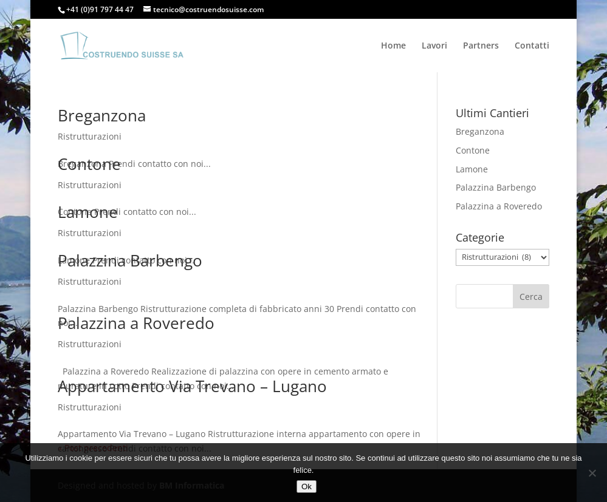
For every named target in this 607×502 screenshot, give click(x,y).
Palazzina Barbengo (130, 260)
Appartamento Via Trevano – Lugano (192, 386)
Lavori (434, 46)
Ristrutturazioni (90, 136)
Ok (306, 486)
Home (393, 46)
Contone (89, 164)
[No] (592, 473)
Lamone (88, 212)
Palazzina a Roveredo (136, 323)
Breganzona (102, 115)
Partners (481, 46)
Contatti (532, 46)
